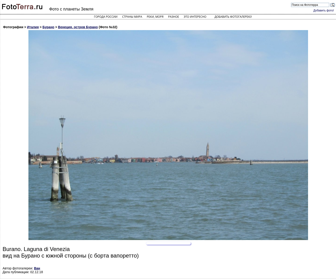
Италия (33, 27)
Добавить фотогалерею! (233, 17)
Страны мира (132, 17)
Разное (173, 17)
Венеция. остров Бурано (78, 27)
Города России (105, 17)
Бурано (48, 27)
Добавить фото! (323, 10)
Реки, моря (155, 17)
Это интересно (195, 17)
